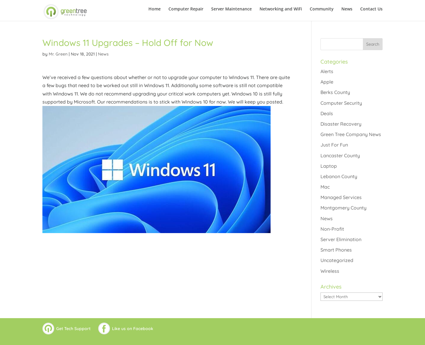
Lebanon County (338, 176)
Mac (325, 187)
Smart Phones (336, 250)
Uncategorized (336, 260)
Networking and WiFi (281, 9)
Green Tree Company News (350, 134)
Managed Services (341, 197)
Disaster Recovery (340, 124)
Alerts (326, 71)
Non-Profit (332, 229)
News (346, 9)
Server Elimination (340, 239)
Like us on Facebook (132, 328)
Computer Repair (185, 9)
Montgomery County (343, 208)
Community (322, 9)
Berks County (335, 92)
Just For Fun (334, 145)
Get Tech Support (73, 328)
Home (154, 9)
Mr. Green (58, 54)
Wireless (329, 271)
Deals (326, 113)
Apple (326, 82)
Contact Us (371, 9)
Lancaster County (340, 155)
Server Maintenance (231, 9)
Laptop (328, 166)
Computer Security (341, 103)
